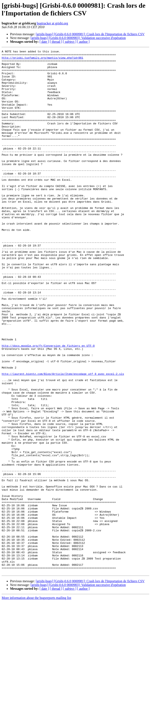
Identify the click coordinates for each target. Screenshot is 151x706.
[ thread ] (56, 41)
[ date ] (44, 41)
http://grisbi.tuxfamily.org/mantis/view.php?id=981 (42, 59)
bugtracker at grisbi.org (52, 23)
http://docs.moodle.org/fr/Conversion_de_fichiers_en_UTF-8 (48, 405)
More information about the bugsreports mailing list (36, 702)
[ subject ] (69, 41)
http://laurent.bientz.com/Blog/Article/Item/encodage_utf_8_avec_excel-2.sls (63, 439)
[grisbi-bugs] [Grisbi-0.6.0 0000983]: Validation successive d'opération (78, 38)
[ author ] (83, 41)
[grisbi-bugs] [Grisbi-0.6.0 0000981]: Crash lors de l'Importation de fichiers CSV (90, 34)
